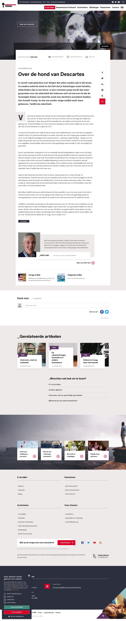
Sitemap (58, 615)
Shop (48, 2)
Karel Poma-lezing (24, 536)
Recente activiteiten (25, 524)
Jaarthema (69, 516)
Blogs (19, 496)
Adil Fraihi (34, 57)
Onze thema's (70, 496)
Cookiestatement (49, 615)
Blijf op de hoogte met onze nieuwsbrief (46, 544)
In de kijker (49, 7)
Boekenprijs (22, 532)
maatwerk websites (38, 618)
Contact (115, 7)
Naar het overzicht (27, 24)
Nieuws (20, 488)
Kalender (21, 492)
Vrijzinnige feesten (36, 2)
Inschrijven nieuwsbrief (58, 2)
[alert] (17, 596)
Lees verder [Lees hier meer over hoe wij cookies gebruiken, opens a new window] (15, 590)
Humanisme (105, 7)
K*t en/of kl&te (55, 387)
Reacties (91, 57)
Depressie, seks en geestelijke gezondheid (65, 397)
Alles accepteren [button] (17, 607)
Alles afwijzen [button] (17, 612)
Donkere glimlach (55, 392)
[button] (17, 616)
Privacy (40, 615)
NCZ (44, 2)
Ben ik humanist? (71, 488)
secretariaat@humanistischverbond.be (67, 590)
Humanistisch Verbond (66, 7)
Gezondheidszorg (71, 524)
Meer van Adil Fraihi (84, 263)
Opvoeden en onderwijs (73, 520)
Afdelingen (94, 7)
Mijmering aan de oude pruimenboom (63, 403)
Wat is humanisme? (72, 492)
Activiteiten (82, 7)
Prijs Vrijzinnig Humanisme (27, 528)
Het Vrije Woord (24, 2)
